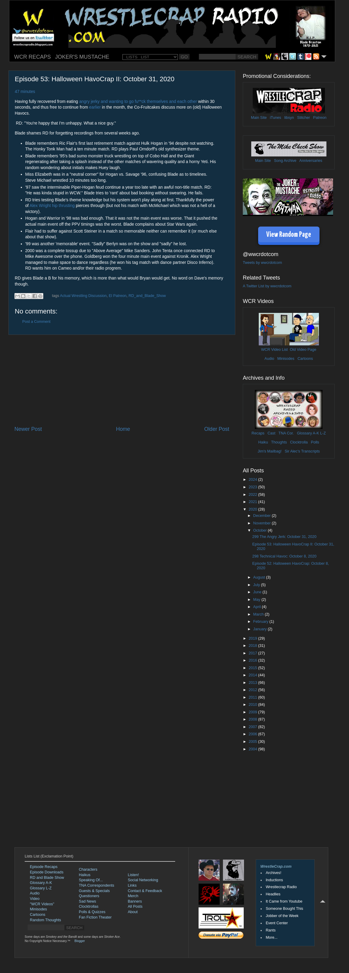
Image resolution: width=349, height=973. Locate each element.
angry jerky (89, 101)
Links (132, 885)
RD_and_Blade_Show (147, 296)
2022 (253, 495)
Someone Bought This (284, 909)
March (259, 614)
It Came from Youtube (284, 901)
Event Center (277, 923)
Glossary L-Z (40, 888)
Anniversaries (310, 161)
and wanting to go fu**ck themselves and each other (148, 101)
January (260, 629)
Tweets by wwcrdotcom (262, 263)
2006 (253, 734)
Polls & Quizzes (92, 912)
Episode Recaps (43, 867)
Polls (315, 442)
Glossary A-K (308, 433)
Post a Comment (36, 322)
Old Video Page (303, 350)
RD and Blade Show (47, 878)
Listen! (133, 875)
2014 (253, 675)
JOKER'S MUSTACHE (82, 57)
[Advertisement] (122, 380)
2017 (253, 653)
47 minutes (25, 91)
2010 (253, 705)
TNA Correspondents (96, 885)
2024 (253, 479)
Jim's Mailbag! (269, 451)
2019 (253, 638)
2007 (253, 727)
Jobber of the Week (282, 916)
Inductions (274, 880)
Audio (269, 359)
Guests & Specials (94, 891)
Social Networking (143, 880)
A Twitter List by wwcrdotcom (267, 286)
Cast (271, 433)
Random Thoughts (45, 920)
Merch (133, 896)
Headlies (273, 894)
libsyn (289, 118)
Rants (271, 930)
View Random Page (288, 234)
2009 (253, 712)
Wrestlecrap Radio (281, 887)
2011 (253, 697)
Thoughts (279, 442)
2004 (253, 749)
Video (34, 899)
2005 (253, 742)
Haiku (263, 442)
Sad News (87, 901)
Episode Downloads (46, 872)
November (262, 523)
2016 (253, 660)
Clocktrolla (299, 442)
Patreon (319, 118)
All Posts (135, 906)
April (257, 607)
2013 (253, 683)
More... (271, 937)
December (262, 516)
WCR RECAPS (32, 57)
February (261, 621)
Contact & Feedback (145, 891)
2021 (253, 502)
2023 (253, 487)
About (133, 912)
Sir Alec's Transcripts (302, 451)
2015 (253, 668)
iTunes (275, 118)
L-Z (322, 433)
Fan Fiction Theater (95, 917)
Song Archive (285, 161)
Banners (135, 901)
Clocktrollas (88, 906)
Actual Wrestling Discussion (83, 296)
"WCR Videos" (42, 904)
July (257, 585)
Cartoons (305, 359)
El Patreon (117, 296)
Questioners (89, 896)
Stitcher (303, 118)
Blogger (80, 941)
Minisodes (286, 359)
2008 (253, 719)
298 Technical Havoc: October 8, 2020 (284, 556)
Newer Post (28, 429)
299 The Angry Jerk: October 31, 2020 (284, 537)
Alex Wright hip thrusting (52, 205)
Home (123, 429)
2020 (253, 509)
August (259, 577)
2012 (253, 690)
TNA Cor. (286, 433)
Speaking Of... (91, 880)
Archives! (273, 873)
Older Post (216, 429)
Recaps (258, 433)
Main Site (259, 118)
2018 (253, 646)
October (260, 530)
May (257, 600)
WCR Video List (274, 350)
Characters (88, 869)
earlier (95, 107)
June (258, 592)
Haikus (85, 875)
